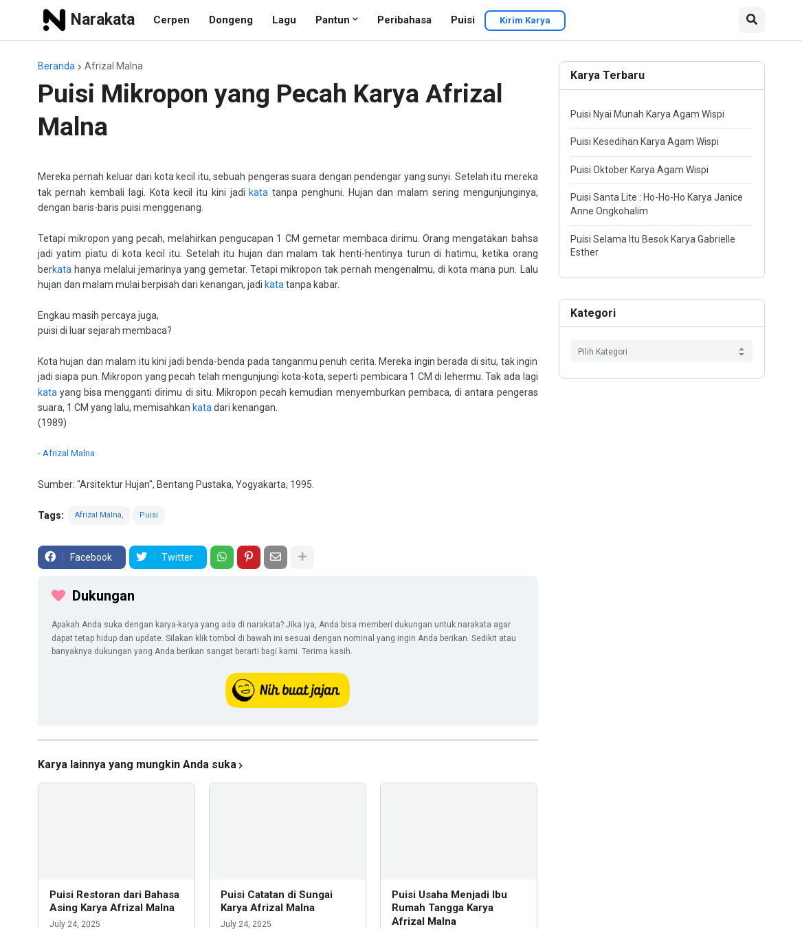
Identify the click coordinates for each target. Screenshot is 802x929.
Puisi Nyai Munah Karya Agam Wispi (647, 114)
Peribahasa (404, 20)
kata (258, 192)
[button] (752, 20)
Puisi (463, 20)
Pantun (332, 20)
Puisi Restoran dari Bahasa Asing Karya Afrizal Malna (114, 901)
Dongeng (231, 20)
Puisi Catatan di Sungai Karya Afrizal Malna (277, 901)
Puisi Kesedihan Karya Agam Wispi (644, 141)
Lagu (284, 20)
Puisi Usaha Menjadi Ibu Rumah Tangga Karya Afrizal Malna (449, 908)
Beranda (56, 66)
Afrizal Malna (114, 66)
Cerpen (171, 20)
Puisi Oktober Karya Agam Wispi (639, 169)
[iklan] (288, 740)
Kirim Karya (525, 20)
